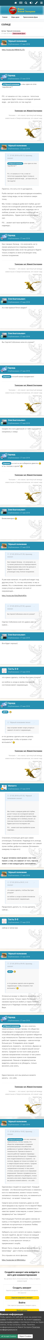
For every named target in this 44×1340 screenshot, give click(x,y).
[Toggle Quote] (8, 155)
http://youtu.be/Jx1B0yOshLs (13, 1260)
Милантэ (12, 786)
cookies (3, 1320)
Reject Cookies (25, 1336)
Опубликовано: (19, 44)
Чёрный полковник (13, 31)
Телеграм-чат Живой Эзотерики (28, 111)
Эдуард (11, 75)
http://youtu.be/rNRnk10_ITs (13, 50)
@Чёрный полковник (11, 84)
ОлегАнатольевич (16, 299)
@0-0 (5, 712)
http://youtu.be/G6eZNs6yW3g (14, 596)
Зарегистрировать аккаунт (22, 1298)
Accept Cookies (8, 1336)
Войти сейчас (22, 1310)
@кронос (6, 377)
